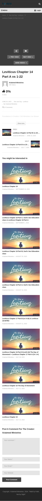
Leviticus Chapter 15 (10, 417)
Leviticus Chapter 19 (10, 186)
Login (37, 10)
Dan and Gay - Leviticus (21, 101)
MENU (4, 10)
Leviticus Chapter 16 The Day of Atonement (18, 386)
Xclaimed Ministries (16, 83)
